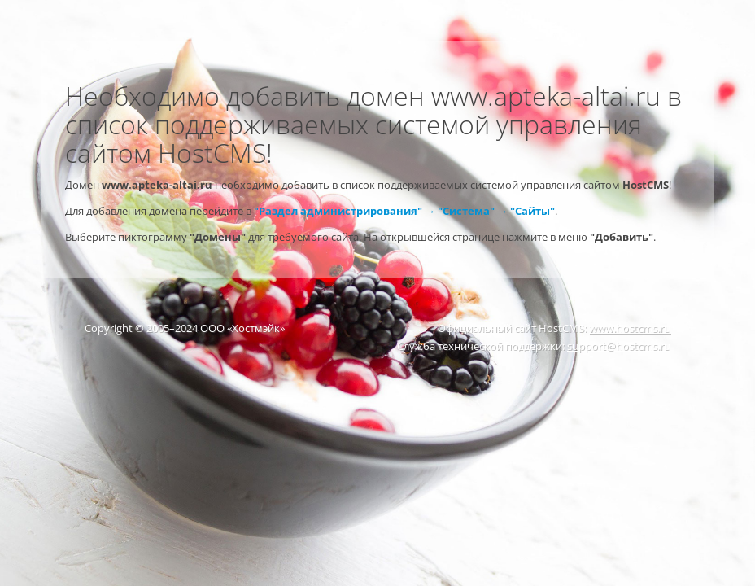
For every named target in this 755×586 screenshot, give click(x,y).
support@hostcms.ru (618, 346)
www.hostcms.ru (629, 328)
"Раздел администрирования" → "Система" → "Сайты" (404, 210)
